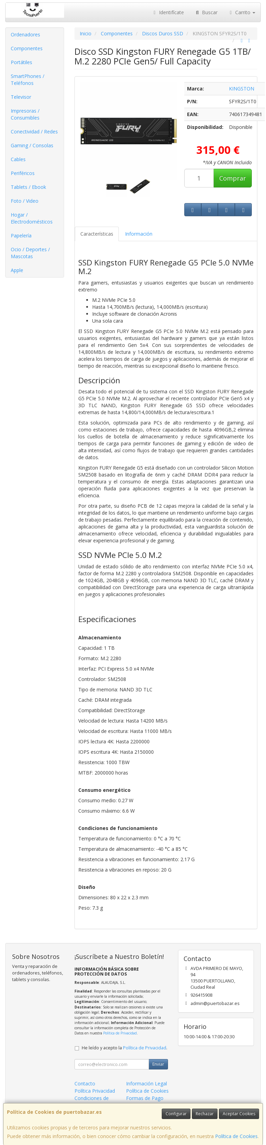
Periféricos (23, 173)
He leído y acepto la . (124, 1048)
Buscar (206, 12)
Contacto (84, 1083)
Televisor (21, 97)
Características (96, 233)
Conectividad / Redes (34, 131)
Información (138, 233)
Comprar (232, 178)
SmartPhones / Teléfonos (27, 79)
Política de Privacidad (120, 1033)
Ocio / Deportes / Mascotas (30, 253)
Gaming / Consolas (32, 145)
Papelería (21, 235)
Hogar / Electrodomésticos (32, 218)
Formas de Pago (144, 1098)
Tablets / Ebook (28, 187)
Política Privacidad (94, 1090)
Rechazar (205, 1114)
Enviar (158, 1064)
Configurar (176, 1114)
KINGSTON (241, 88)
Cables (18, 159)
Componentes (27, 48)
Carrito (242, 12)
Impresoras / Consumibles (25, 114)
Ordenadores (25, 34)
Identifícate (168, 12)
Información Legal (146, 1083)
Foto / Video (24, 201)
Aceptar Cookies (239, 1114)
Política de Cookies (236, 1136)
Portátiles (21, 62)
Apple (17, 270)
